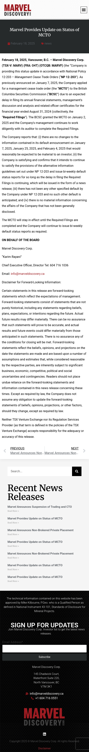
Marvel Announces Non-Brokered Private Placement (41, 530)
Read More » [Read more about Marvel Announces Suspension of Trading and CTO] (13, 511)
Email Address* (12, 642)
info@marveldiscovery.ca (27, 274)
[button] (84, 10)
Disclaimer (44, 748)
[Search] (76, 471)
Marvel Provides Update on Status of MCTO (35, 518)
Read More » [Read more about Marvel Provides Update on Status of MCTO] (13, 523)
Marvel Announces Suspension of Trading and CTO (40, 507)
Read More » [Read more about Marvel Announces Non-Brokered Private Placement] (13, 534)
